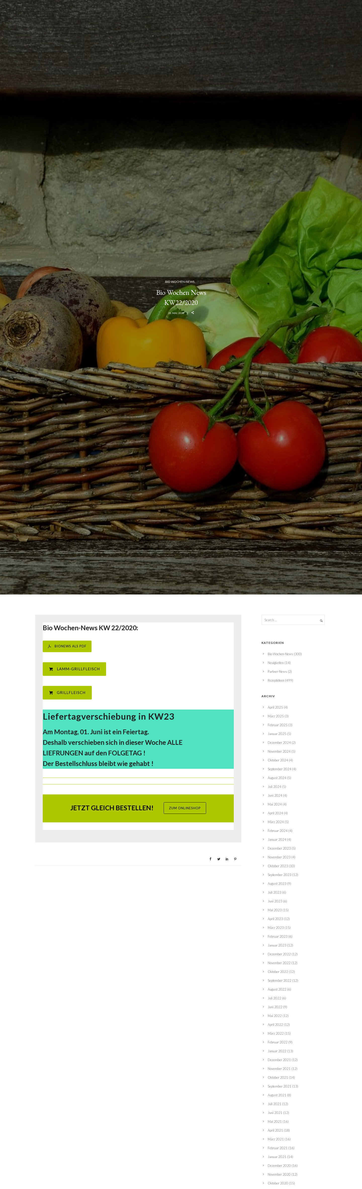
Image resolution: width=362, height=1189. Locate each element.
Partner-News (277, 672)
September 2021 (279, 1086)
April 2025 (275, 707)
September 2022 (279, 980)
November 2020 (279, 1174)
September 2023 (279, 875)
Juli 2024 (274, 787)
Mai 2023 (275, 910)
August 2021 (277, 1095)
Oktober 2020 (278, 1183)
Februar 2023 (278, 936)
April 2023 (275, 919)
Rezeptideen (276, 680)
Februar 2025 (278, 725)
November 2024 (279, 751)
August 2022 (277, 989)
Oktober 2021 (278, 1077)
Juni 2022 (275, 1007)
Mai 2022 (275, 1016)
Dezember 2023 (279, 848)
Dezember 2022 (279, 954)
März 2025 (276, 716)
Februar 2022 (278, 1042)
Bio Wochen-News (179, 282)
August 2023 (277, 884)
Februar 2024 (278, 831)
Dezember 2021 (279, 1060)
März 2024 (276, 822)
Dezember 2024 (279, 743)
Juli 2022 (274, 998)
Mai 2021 (275, 1122)
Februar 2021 (278, 1148)
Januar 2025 (277, 734)
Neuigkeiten (276, 663)
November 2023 (279, 857)
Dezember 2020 (279, 1166)
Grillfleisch (67, 692)
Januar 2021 (277, 1157)
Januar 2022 (277, 1051)
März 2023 (276, 928)
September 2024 (279, 769)
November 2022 (279, 963)
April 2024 (275, 813)
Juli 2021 (274, 1104)
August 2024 (277, 778)
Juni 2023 (275, 901)
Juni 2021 (275, 1113)
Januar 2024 (277, 839)
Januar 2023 (277, 945)
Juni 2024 (275, 795)
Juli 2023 (274, 892)
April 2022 (275, 1025)
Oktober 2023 (278, 866)
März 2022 (276, 1033)
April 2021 (275, 1130)
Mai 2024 (275, 804)
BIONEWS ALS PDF (67, 646)
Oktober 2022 (278, 972)
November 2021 (279, 1069)
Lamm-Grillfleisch (74, 669)
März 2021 (276, 1139)
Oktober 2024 (278, 760)
